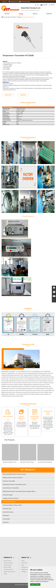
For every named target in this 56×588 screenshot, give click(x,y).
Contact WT (49, 13)
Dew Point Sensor (8, 512)
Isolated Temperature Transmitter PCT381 (13, 462)
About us (35, 13)
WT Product (28, 469)
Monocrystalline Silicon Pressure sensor (14, 474)
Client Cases (24, 562)
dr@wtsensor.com (15, 1)
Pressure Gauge (7, 495)
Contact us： (5, 1)
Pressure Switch (7, 567)
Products (21, 13)
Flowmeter (6, 515)
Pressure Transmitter (9, 481)
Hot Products (9, 440)
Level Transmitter (7, 565)
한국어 (52, 4)
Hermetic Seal (7, 508)
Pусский (44, 4)
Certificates (23, 571)
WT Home (7, 13)
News (22, 565)
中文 (37, 4)
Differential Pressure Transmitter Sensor (14, 484)
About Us (26, 557)
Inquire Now (8, 94)
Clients (22, 560)
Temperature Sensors (28, 17)
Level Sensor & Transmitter (11, 488)
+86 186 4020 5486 (24, 1)
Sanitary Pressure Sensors (10, 498)
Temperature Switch (8, 569)
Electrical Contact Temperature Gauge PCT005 (32, 462)
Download (23, 94)
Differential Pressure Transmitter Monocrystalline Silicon (19, 491)
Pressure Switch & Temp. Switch (12, 505)
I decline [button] (38, 584)
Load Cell (5, 522)
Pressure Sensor (7, 560)
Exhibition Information (26, 569)
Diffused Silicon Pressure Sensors (13, 477)
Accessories (6, 519)
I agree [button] (32, 584)
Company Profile (25, 567)
